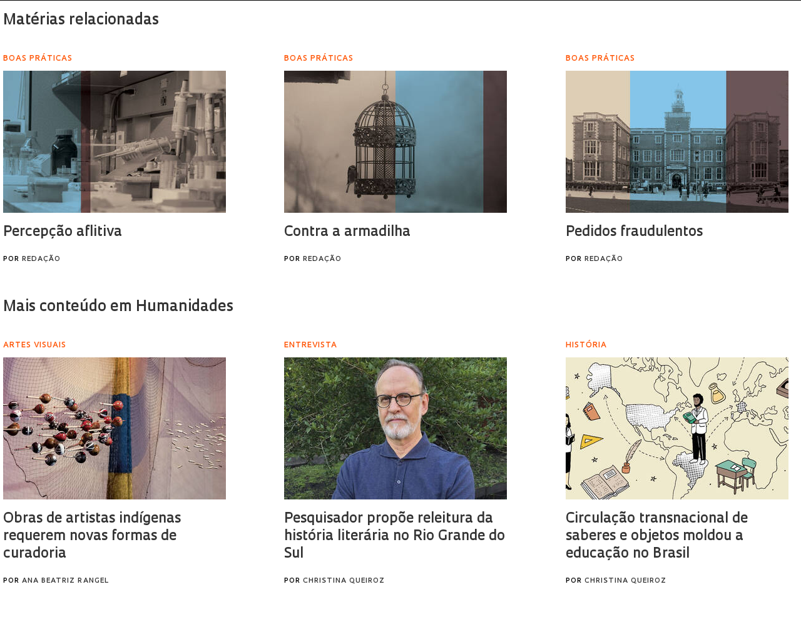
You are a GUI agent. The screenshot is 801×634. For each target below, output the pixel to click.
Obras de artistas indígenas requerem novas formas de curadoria (92, 536)
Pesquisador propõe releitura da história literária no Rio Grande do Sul (394, 536)
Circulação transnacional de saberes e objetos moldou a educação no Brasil (657, 536)
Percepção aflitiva (62, 232)
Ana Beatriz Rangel (65, 581)
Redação (41, 259)
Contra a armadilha (347, 232)
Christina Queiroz (344, 581)
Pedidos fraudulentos (634, 232)
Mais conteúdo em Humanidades (118, 307)
